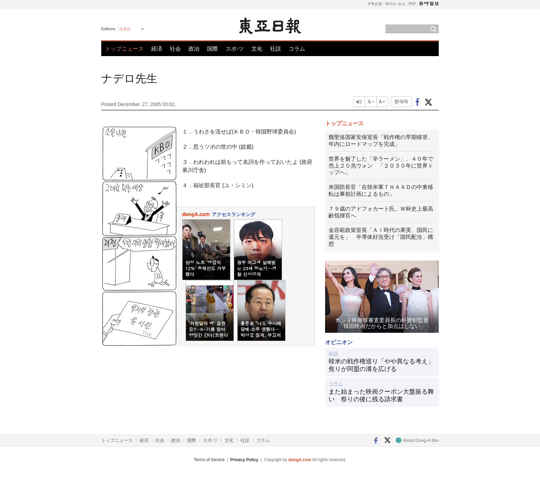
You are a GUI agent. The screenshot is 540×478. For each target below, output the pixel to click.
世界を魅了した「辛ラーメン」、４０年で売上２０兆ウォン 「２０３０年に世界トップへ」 (381, 166)
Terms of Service (209, 459)
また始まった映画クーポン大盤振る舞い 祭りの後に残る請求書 (381, 395)
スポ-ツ (235, 49)
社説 (275, 49)
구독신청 (374, 3)
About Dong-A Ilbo (417, 440)
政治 (193, 49)
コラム (297, 49)
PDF (412, 3)
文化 (256, 49)
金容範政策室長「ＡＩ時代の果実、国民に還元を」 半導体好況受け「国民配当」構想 (381, 237)
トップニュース (124, 49)
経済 (156, 49)
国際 (212, 49)
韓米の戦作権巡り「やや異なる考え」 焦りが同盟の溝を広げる (382, 365)
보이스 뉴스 (395, 3)
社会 (175, 49)
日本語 (125, 29)
